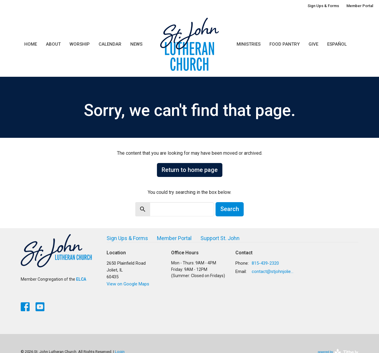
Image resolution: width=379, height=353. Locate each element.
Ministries (249, 44)
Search (229, 209)
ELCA (81, 279)
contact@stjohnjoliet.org (273, 271)
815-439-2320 (265, 263)
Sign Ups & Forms (323, 6)
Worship (80, 44)
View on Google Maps (128, 284)
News (136, 44)
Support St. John (220, 238)
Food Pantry (284, 44)
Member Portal (359, 6)
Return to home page (190, 169)
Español (337, 44)
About (53, 44)
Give (313, 44)
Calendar (110, 44)
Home (30, 44)
